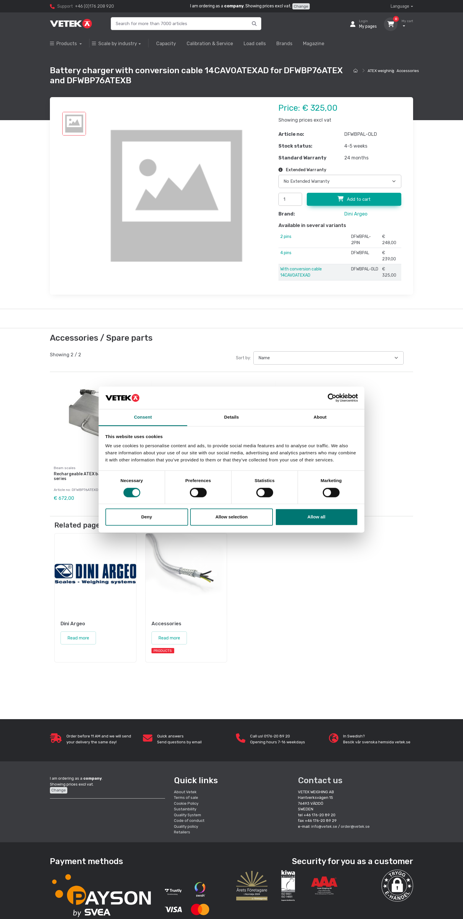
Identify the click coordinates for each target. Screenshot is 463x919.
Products (64, 43)
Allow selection (231, 517)
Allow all (316, 517)
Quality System (187, 814)
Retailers (182, 832)
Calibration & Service (210, 43)
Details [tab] (231, 417)
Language (400, 6)
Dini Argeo (355, 214)
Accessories (408, 70)
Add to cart (354, 199)
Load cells (255, 43)
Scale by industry (114, 43)
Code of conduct (189, 820)
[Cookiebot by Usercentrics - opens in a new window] (332, 397)
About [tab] (320, 417)
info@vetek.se (324, 826)
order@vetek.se (355, 826)
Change (301, 6)
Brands (284, 43)
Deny (146, 517)
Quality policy (186, 826)
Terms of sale (186, 797)
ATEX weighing (381, 70)
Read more (78, 637)
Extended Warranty (302, 169)
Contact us (320, 780)
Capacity (166, 43)
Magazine (313, 43)
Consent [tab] (143, 417)
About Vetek (185, 791)
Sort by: (243, 357)
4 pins (285, 252)
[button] (397, 885)
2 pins (285, 236)
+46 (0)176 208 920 (94, 6)
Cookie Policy (186, 803)
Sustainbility (185, 809)
